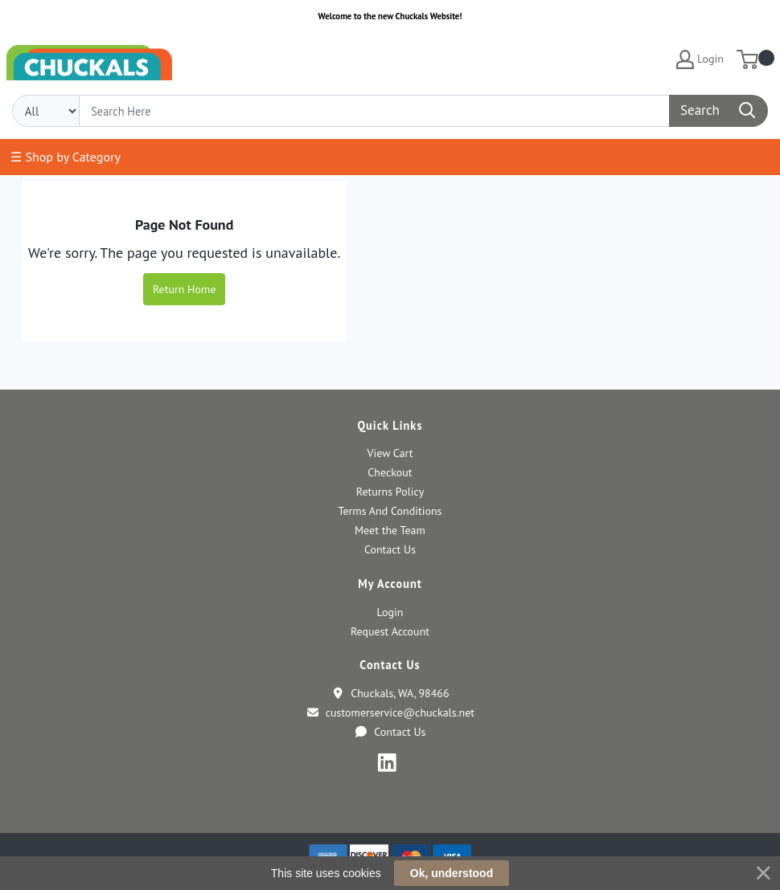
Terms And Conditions (389, 511)
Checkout (389, 472)
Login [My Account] (699, 59)
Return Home (184, 289)
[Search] (374, 111)
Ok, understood (451, 873)
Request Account (390, 631)
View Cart (390, 453)
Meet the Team (390, 530)
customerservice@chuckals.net (390, 712)
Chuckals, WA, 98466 (389, 693)
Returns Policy (390, 491)
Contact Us (390, 549)
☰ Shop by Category (65, 157)
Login (390, 612)
